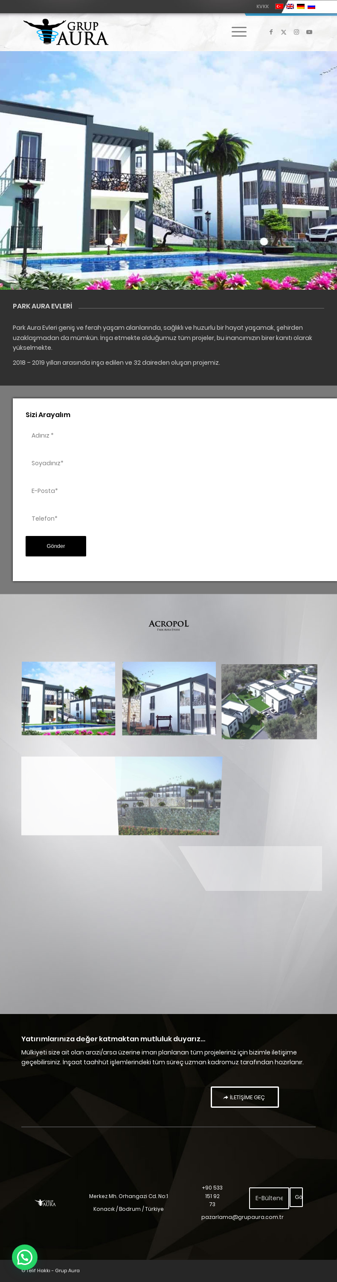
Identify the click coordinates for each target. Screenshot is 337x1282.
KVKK (262, 6)
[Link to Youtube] (309, 32)
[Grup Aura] (65, 32)
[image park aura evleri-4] (272, 703)
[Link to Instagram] (296, 32)
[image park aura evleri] (71, 703)
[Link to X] (283, 32)
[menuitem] (260, 6)
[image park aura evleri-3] (71, 783)
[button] (21, 1258)
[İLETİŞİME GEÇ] (245, 1097)
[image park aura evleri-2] (172, 703)
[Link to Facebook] (270, 32)
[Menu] (235, 32)
